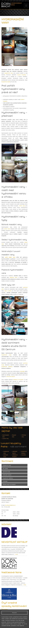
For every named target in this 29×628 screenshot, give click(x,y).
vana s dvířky (7, 290)
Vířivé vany (22, 205)
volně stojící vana (10, 257)
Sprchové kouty (6, 471)
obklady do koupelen (18, 379)
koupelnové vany (9, 73)
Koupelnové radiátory (8, 478)
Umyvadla (5, 481)
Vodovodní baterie (7, 474)
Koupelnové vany (7, 465)
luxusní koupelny (21, 74)
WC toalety (5, 468)
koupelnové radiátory (7, 366)
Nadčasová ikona (11, 572)
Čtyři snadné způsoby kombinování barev (14, 606)
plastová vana (13, 277)
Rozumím (14, 612)
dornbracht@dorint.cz (10, 505)
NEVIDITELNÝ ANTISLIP (14, 542)
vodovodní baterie (10, 376)
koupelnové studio (6, 81)
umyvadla (22, 371)
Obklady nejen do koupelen (9, 484)
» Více (16, 554)
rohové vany (7, 228)
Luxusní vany (5, 438)
